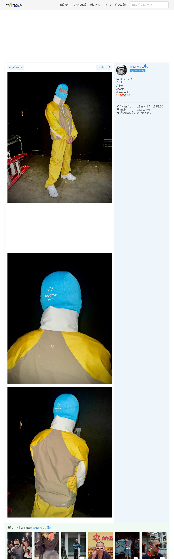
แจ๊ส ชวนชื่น (139, 67)
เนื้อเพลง (95, 4)
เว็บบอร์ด (120, 4)
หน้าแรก (65, 4)
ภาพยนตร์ (80, 4)
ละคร (108, 4)
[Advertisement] (87, 36)
